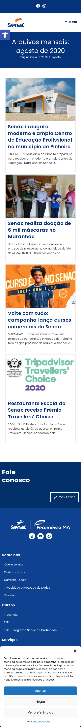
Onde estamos (14, 572)
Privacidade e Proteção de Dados (27, 588)
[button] (5, 35)
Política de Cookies (38, 721)
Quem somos (13, 564)
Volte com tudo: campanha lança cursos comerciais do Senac (39, 320)
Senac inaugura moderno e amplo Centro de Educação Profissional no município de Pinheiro (40, 136)
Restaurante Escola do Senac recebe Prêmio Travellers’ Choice (37, 410)
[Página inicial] (29, 57)
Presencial (11, 615)
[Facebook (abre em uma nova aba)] (38, 6)
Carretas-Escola (15, 580)
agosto (56, 57)
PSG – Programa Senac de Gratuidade (30, 630)
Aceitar (40, 691)
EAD (6, 622)
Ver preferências (40, 712)
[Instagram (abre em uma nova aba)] (43, 6)
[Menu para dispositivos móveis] (71, 22)
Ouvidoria (10, 595)
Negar (40, 702)
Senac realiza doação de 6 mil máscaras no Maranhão (39, 230)
